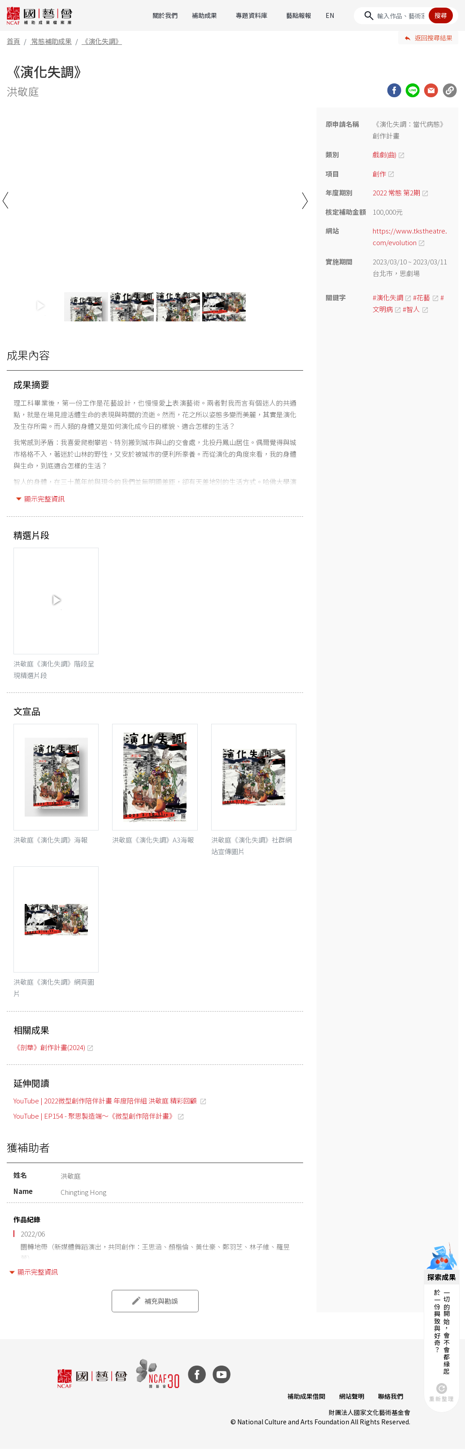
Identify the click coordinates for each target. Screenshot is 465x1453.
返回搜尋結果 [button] (433, 37)
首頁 (13, 41)
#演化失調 (388, 297)
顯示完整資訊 (44, 498)
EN (330, 15)
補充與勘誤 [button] (161, 1304)
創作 (379, 173)
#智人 (411, 309)
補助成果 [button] (204, 15)
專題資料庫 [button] (251, 15)
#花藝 (421, 297)
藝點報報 (298, 15)
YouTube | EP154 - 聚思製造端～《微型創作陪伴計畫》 (94, 1119)
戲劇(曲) (384, 154)
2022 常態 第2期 (396, 192)
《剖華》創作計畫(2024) (49, 1051)
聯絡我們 (390, 1399)
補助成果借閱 (305, 1399)
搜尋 (441, 15)
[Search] (406, 15)
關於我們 (165, 15)
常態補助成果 (51, 41)
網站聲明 (351, 1399)
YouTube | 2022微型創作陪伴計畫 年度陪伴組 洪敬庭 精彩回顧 (105, 1104)
